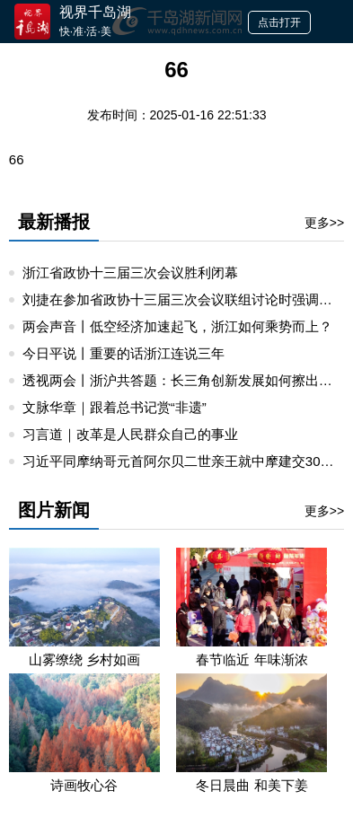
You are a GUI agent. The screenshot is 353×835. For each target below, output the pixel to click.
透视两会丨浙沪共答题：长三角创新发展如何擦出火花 (184, 380)
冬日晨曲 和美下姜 (251, 785)
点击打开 (279, 22)
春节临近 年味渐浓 (251, 659)
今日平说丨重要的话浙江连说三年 (123, 353)
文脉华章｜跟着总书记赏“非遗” (114, 407)
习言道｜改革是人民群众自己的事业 (130, 434)
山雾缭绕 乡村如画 (84, 659)
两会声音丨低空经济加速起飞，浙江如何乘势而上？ (177, 326)
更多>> (324, 222)
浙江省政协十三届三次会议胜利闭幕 (130, 272)
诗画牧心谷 (84, 785)
